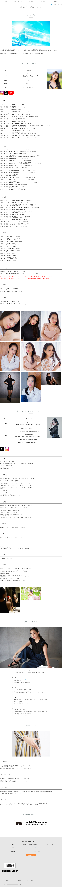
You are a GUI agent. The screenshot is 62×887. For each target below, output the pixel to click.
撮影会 (55, 1)
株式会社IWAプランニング (12, 884)
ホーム (6, 1)
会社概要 (31, 1)
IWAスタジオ (43, 1)
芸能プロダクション (18, 1)
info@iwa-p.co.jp (37, 848)
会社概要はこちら (31, 855)
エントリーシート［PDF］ (20, 679)
